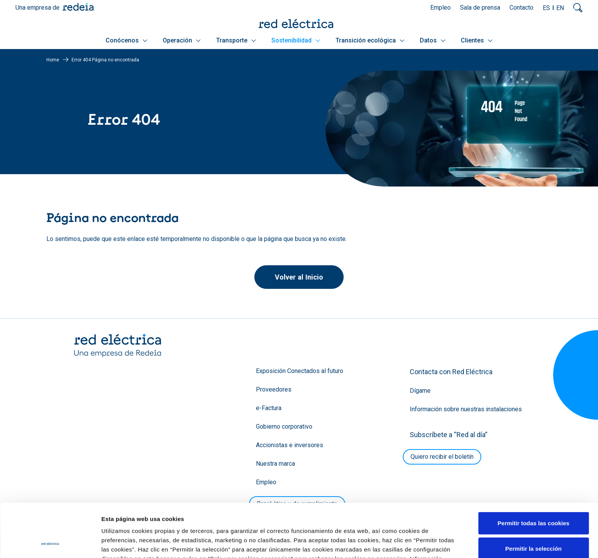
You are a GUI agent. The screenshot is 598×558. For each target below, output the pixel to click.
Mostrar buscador (578, 7)
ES (546, 8)
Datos (432, 40)
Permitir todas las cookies (533, 473)
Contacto (521, 7)
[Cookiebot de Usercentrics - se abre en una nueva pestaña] (50, 543)
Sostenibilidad (295, 40)
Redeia (78, 7)
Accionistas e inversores (289, 445)
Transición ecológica (370, 40)
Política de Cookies (187, 517)
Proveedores (273, 389)
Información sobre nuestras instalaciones (466, 409)
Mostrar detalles (418, 542)
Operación (182, 40)
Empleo (440, 7)
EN (560, 8)
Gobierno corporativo (284, 426)
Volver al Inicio (299, 277)
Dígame (420, 390)
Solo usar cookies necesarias (533, 523)
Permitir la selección (533, 498)
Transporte (236, 40)
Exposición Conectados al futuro (299, 371)
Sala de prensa (480, 7)
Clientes (476, 40)
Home (52, 60)
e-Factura (268, 408)
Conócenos (126, 40)
